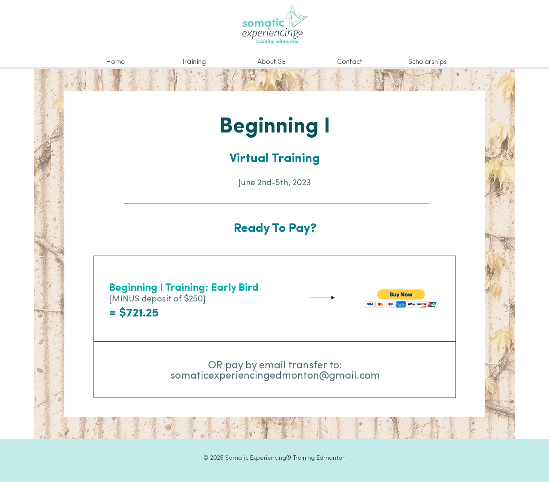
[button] (401, 299)
